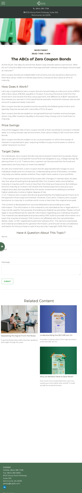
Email (4, 249)
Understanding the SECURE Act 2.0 (56, 335)
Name (4, 237)
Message (6, 262)
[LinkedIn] (4, 487)
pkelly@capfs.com (11, 483)
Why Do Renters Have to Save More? (56, 377)
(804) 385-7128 (41, 8)
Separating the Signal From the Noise (18, 336)
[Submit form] (7, 281)
